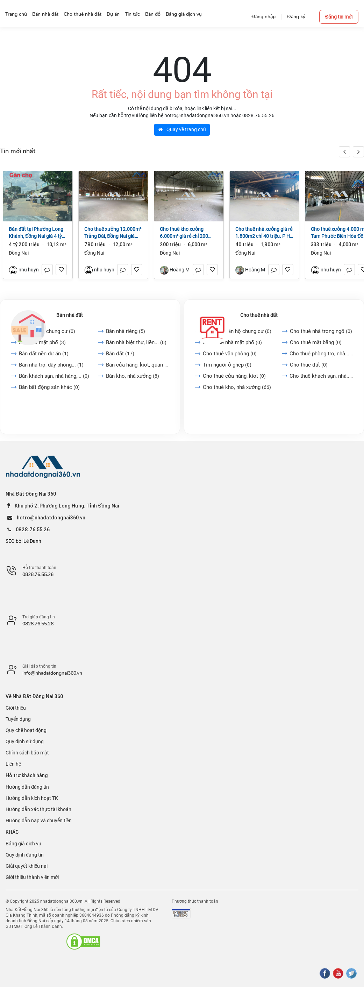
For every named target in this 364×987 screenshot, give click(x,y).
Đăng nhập (263, 16)
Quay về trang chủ (182, 129)
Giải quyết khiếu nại (27, 866)
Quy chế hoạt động (26, 730)
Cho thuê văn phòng (230, 353)
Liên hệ (13, 764)
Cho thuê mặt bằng (316, 342)
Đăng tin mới (338, 17)
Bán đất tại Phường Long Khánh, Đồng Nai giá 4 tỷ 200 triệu (36, 233)
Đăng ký (296, 16)
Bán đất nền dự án (44, 353)
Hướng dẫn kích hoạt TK (32, 798)
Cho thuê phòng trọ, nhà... (321, 353)
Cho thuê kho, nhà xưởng (237, 387)
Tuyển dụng (18, 719)
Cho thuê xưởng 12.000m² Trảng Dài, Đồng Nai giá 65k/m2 (112, 233)
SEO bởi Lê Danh (23, 541)
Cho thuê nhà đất (259, 315)
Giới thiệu (16, 708)
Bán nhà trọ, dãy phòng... (51, 365)
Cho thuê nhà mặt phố (232, 342)
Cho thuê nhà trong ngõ (321, 331)
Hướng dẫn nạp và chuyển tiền (39, 820)
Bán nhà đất (69, 315)
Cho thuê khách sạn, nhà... (321, 376)
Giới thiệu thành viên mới (32, 877)
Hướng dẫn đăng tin (27, 787)
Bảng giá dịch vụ (23, 843)
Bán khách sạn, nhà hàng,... (54, 376)
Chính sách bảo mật (27, 752)
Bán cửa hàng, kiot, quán (137, 365)
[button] (358, 151)
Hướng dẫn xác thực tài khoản (38, 809)
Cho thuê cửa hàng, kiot (234, 376)
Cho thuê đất (309, 365)
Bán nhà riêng (125, 331)
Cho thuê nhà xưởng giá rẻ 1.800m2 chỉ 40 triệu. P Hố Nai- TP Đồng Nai (264, 233)
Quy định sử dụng (25, 741)
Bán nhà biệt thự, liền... (136, 342)
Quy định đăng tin (25, 855)
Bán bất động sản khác (49, 387)
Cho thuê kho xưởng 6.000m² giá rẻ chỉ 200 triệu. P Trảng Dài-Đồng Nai (185, 233)
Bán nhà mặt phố (42, 342)
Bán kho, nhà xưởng (132, 376)
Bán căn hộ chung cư (47, 331)
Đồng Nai (19, 253)
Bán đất (120, 353)
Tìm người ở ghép (227, 365)
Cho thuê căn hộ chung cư (237, 331)
